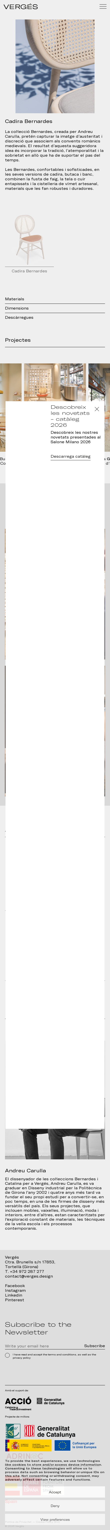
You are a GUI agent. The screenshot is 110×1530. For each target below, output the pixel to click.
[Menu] (103, 6)
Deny (55, 1506)
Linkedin (13, 1295)
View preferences (55, 1520)
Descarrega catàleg (71, 456)
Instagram (15, 1290)
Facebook (15, 1286)
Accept (55, 1492)
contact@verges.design (29, 1276)
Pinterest (14, 1300)
